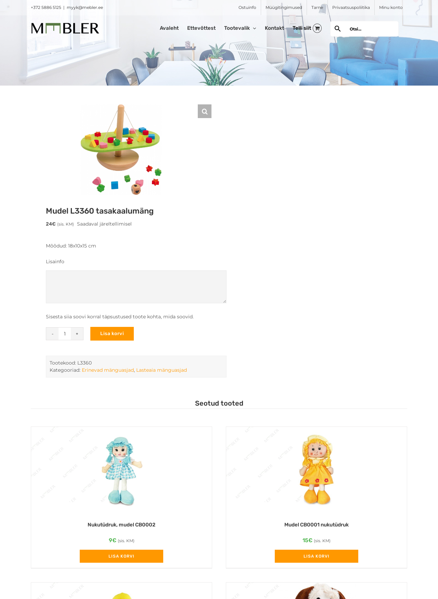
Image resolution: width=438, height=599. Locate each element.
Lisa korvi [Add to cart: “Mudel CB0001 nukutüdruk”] (317, 556)
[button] (204, 111)
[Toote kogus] (65, 334)
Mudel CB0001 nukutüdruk (316, 525)
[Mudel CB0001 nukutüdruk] (316, 470)
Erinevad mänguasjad (108, 370)
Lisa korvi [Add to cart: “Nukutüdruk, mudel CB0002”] (121, 556)
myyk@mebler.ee (85, 7)
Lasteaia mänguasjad (161, 370)
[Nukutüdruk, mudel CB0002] (121, 470)
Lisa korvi (112, 333)
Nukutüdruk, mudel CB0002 (121, 525)
